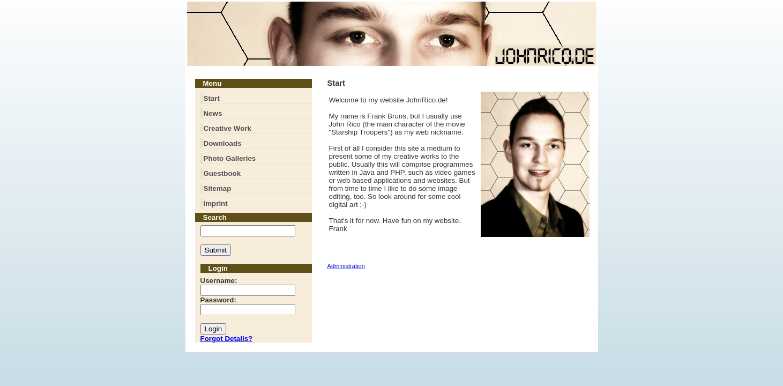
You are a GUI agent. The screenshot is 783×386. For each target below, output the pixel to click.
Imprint (216, 203)
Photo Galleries (230, 158)
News (213, 113)
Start (212, 98)
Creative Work (227, 128)
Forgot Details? (226, 339)
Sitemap (218, 188)
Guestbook (222, 173)
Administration (346, 266)
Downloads (223, 143)
